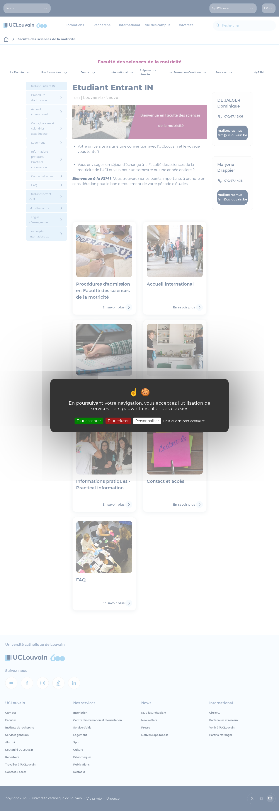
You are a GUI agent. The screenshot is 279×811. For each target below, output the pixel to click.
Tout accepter (89, 421)
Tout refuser (118, 421)
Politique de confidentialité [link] (184, 421)
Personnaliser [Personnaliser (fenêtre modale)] (147, 421)
